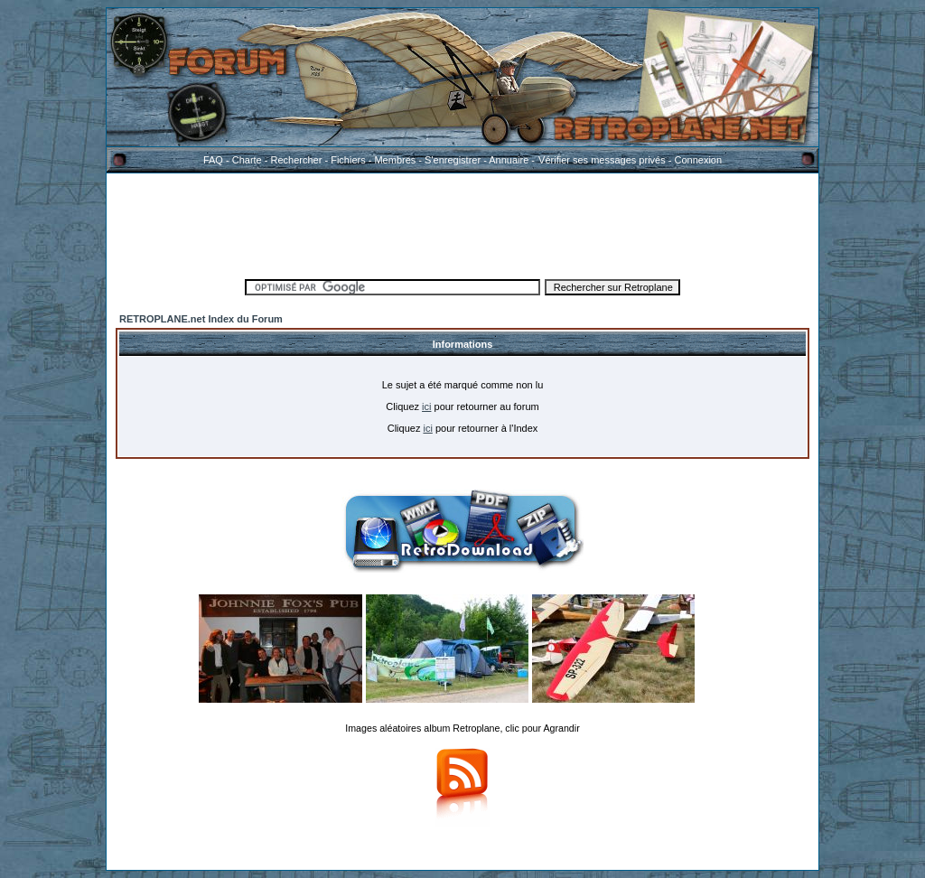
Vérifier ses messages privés (601, 159)
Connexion (698, 159)
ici (426, 406)
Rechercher (296, 159)
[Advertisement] (462, 223)
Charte (247, 159)
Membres (395, 159)
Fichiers (348, 159)
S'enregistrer (453, 159)
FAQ (213, 159)
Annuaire (508, 159)
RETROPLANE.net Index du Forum (201, 318)
